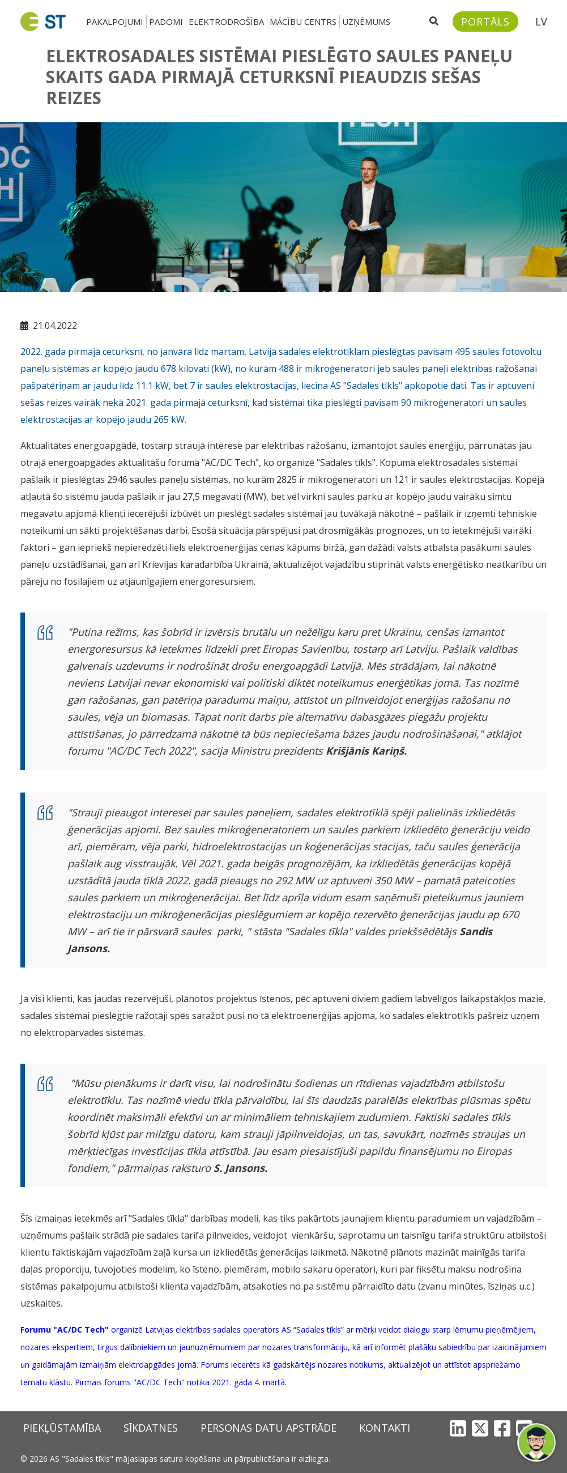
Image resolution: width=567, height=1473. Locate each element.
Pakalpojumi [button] (114, 21)
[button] (536, 1442)
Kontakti (384, 1428)
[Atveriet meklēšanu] (433, 21)
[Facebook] (502, 1428)
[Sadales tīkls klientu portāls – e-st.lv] (485, 21)
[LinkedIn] (458, 1428)
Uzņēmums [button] (366, 21)
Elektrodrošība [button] (226, 21)
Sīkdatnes (150, 1428)
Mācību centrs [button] (303, 21)
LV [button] (541, 21)
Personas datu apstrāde (268, 1428)
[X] (480, 1428)
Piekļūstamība (62, 1428)
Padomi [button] (166, 21)
